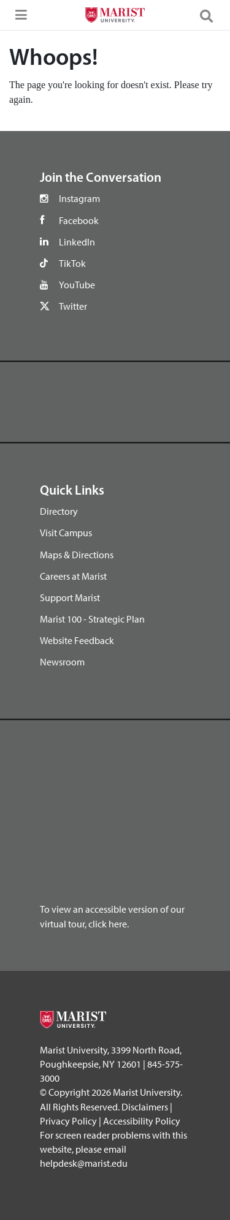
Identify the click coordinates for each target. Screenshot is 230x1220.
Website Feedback (77, 640)
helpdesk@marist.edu (84, 1163)
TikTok (72, 263)
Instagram (79, 198)
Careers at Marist (73, 576)
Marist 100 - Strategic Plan (92, 619)
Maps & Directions (76, 554)
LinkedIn (77, 242)
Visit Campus (66, 532)
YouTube (77, 285)
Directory (59, 511)
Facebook (79, 220)
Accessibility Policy (141, 1121)
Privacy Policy (68, 1121)
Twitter (73, 306)
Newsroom (62, 662)
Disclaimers (144, 1107)
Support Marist (70, 597)
